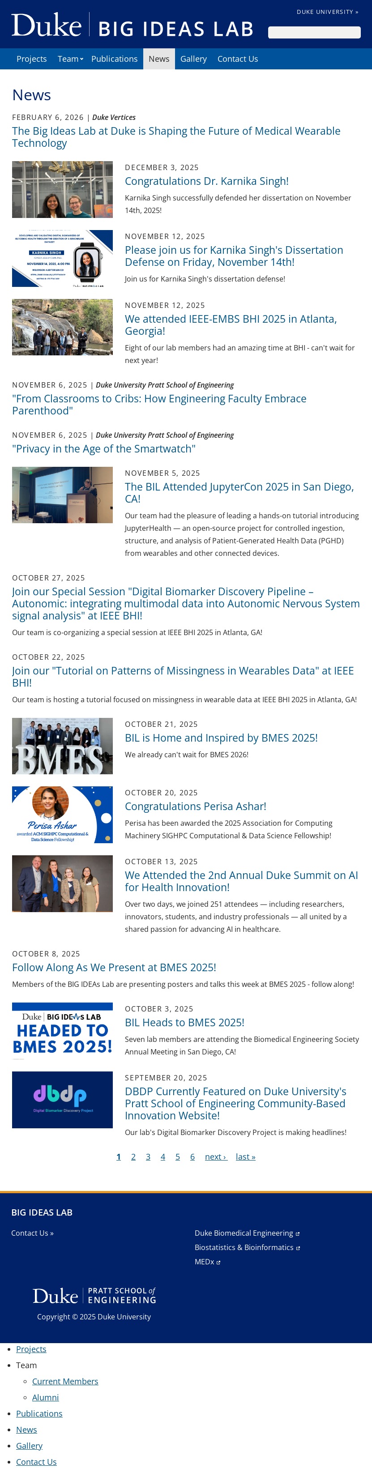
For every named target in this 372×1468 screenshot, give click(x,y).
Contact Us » (32, 1233)
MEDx (204, 1262)
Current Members (65, 1381)
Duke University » (328, 12)
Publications (114, 58)
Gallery (193, 58)
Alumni (45, 1397)
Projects (32, 58)
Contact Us (238, 58)
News (159, 58)
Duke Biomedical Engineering (244, 1233)
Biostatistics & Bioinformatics (244, 1247)
